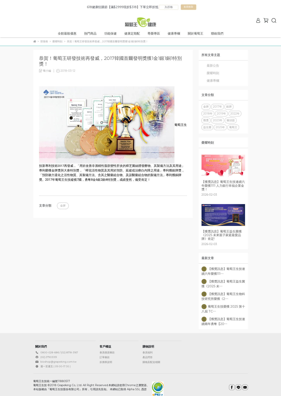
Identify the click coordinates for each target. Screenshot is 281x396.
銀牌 (229, 106)
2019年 (221, 113)
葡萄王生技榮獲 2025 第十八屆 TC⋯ (223, 308)
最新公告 (213, 65)
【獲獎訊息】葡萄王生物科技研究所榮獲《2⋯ (223, 296)
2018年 (208, 113)
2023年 (217, 120)
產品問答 (148, 357)
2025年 (220, 127)
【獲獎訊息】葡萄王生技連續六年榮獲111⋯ (223, 271)
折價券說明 (106, 362)
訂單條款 (105, 357)
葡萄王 (233, 127)
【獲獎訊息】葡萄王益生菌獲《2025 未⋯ (223, 283)
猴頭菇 (231, 120)
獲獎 (206, 120)
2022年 (235, 113)
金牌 (63, 205)
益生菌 (207, 127)
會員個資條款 (107, 352)
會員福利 (148, 352)
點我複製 (209, 7)
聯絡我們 (217, 33)
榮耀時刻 (213, 73)
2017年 (217, 106)
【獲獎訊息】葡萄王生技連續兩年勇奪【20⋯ (223, 321)
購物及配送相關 (151, 362)
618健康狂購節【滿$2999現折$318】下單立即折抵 (142, 7)
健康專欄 (174, 33)
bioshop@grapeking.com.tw (58, 361)
